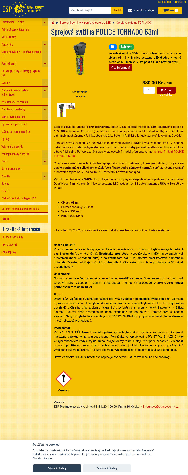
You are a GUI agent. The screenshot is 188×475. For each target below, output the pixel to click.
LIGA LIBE (6, 219)
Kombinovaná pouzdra (13, 116)
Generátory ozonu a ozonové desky (20, 208)
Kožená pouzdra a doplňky (15, 131)
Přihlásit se (180, 1)
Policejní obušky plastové (15, 154)
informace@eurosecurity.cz (161, 406)
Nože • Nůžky (8, 37)
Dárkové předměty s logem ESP (18, 198)
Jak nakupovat (9, 244)
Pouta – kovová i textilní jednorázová (15, 92)
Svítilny (5, 82)
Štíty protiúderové (11, 168)
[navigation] (45, 22)
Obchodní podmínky (12, 237)
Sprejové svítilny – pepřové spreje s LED (21, 53)
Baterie (5, 191)
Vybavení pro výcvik (12, 146)
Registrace (164, 1)
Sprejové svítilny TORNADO (133, 22)
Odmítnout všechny (107, 468)
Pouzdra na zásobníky (13, 109)
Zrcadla (5, 176)
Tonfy (4, 161)
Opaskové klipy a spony (14, 124)
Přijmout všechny (57, 468)
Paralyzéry (7, 44)
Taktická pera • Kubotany (15, 29)
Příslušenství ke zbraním (15, 102)
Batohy (5, 183)
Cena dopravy (8, 252)
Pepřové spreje (9, 63)
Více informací (120, 67)
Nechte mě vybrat (43, 458)
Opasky (5, 139)
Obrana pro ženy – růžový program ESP (20, 73)
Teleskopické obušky (12, 22)
